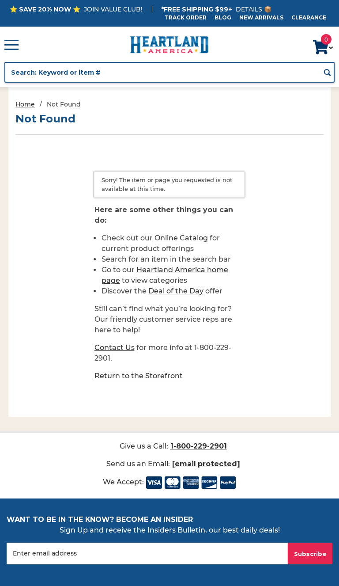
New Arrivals (261, 17)
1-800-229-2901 (198, 446)
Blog (223, 17)
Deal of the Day (175, 291)
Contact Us (114, 347)
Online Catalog (181, 238)
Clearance (308, 17)
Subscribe (310, 553)
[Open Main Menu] (11, 44)
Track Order (186, 17)
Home (25, 104)
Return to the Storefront (138, 376)
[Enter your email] (147, 553)
